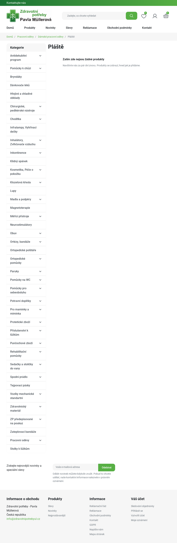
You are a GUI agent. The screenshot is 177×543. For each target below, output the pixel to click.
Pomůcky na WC (20, 279)
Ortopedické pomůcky (17, 260)
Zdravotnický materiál (18, 408)
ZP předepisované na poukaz (21, 421)
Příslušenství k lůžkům (19, 332)
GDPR (93, 524)
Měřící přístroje (19, 216)
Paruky (14, 271)
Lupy (13, 190)
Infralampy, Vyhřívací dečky (23, 129)
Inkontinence (18, 152)
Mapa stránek (97, 534)
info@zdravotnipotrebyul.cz (23, 518)
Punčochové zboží (21, 343)
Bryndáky (16, 76)
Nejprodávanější (56, 515)
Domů (10, 36)
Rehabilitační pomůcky (18, 353)
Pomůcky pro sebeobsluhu (18, 290)
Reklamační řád (98, 506)
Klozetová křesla (20, 182)
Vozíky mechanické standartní (22, 396)
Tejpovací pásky (20, 385)
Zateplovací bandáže (23, 431)
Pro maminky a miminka (19, 311)
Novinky (52, 510)
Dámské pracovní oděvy (50, 36)
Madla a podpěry (20, 199)
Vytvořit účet (138, 515)
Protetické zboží (20, 322)
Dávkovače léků (20, 85)
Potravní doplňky (20, 301)
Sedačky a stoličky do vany (21, 366)
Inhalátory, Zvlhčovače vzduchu (22, 142)
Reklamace (95, 510)
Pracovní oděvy (25, 36)
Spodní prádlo (18, 377)
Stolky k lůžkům (20, 448)
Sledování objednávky (142, 506)
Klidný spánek (18, 161)
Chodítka (15, 119)
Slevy (51, 506)
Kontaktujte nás (16, 3)
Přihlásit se (137, 510)
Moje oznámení (139, 520)
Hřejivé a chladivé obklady (21, 96)
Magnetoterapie (20, 207)
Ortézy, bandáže (20, 241)
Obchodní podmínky (100, 515)
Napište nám (96, 529)
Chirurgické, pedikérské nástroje (22, 108)
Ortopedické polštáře (23, 250)
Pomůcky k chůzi (20, 68)
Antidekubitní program (18, 57)
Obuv (13, 233)
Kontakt (94, 520)
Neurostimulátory (21, 224)
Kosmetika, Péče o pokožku (21, 172)
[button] (165, 16)
